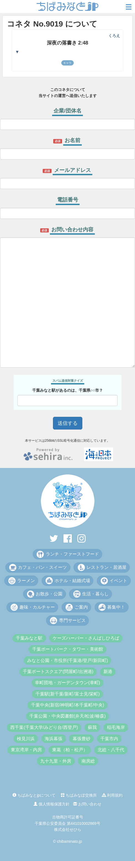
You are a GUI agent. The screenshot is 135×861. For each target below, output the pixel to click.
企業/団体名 (67, 111)
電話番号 (67, 200)
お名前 (72, 140)
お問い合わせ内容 (72, 229)
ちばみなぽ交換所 (79, 795)
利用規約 (112, 795)
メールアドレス (72, 170)
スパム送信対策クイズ (67, 380)
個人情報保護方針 (52, 804)
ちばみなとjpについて (33, 795)
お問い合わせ (87, 804)
